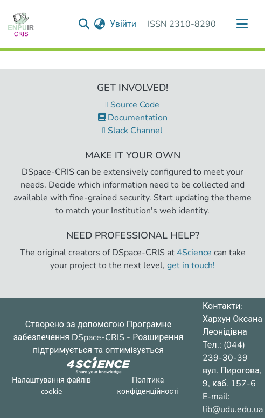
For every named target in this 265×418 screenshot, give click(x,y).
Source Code (133, 105)
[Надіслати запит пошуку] (84, 24)
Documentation (133, 118)
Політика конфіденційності (148, 386)
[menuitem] (100, 24)
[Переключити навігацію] (242, 24)
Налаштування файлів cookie (51, 386)
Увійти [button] (123, 24)
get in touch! (191, 265)
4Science (194, 252)
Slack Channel (132, 130)
